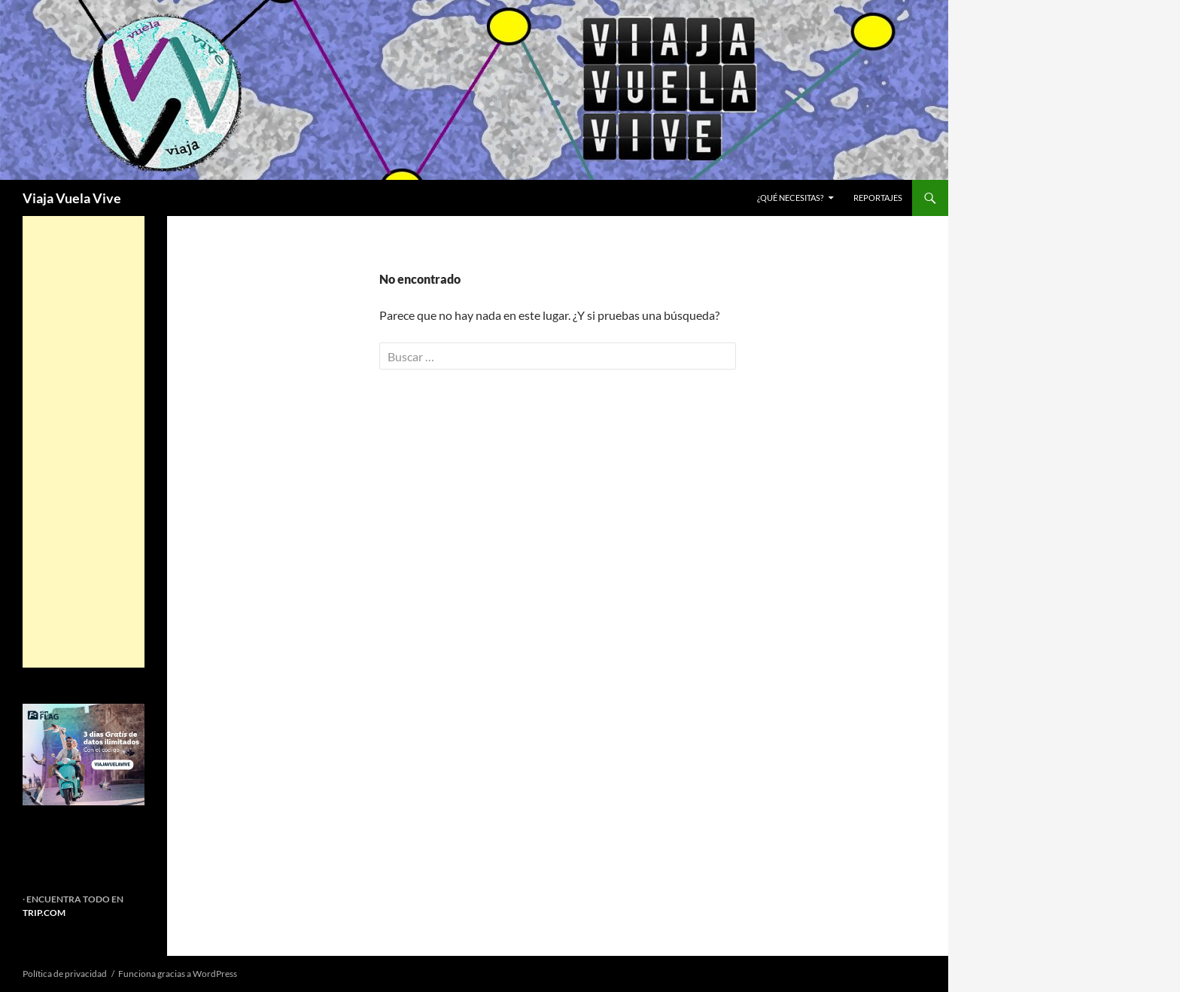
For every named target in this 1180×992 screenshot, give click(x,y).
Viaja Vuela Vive (72, 198)
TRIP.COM (44, 912)
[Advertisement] (83, 442)
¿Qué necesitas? (790, 197)
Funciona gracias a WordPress (177, 973)
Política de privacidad (65, 973)
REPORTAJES (877, 197)
